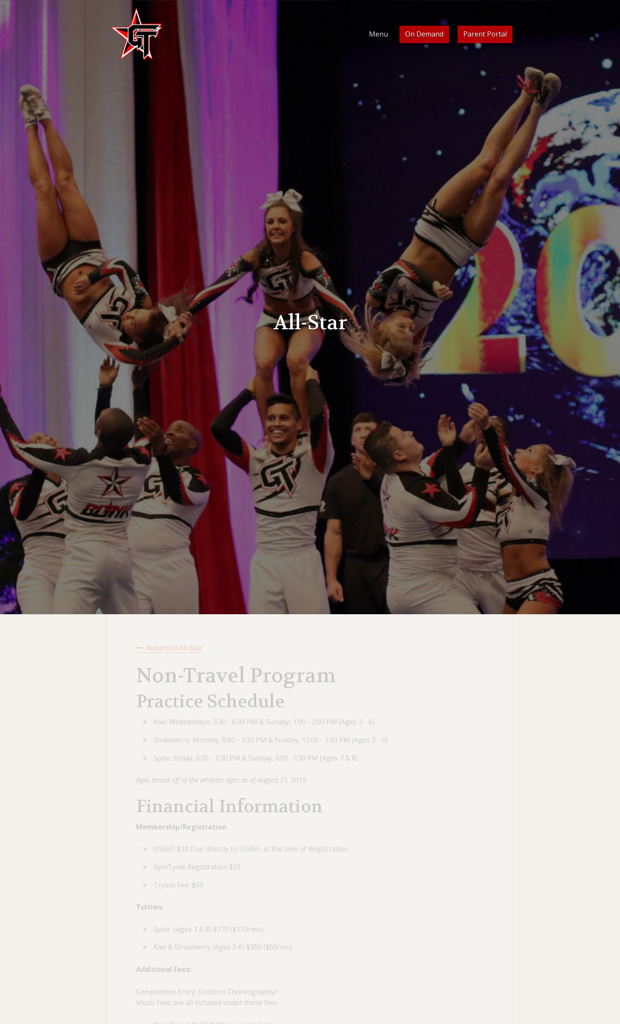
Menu (378, 34)
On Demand (424, 34)
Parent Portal (485, 34)
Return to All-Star (174, 648)
